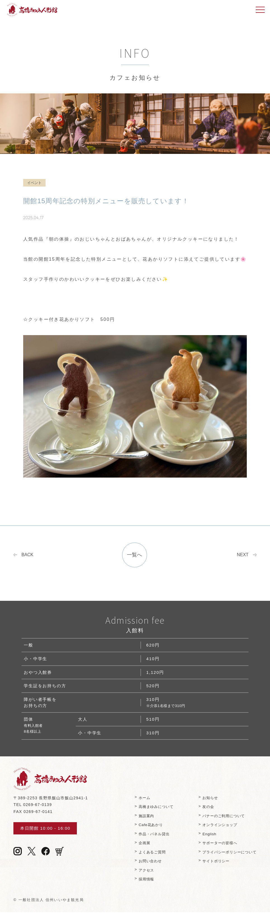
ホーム (138, 800)
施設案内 (140, 818)
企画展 (138, 845)
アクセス (140, 873)
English (205, 836)
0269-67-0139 (37, 807)
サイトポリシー (213, 863)
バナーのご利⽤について (221, 818)
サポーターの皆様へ (217, 845)
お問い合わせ (144, 863)
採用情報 (140, 882)
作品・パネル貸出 (148, 836)
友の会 (204, 809)
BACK (28, 555)
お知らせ (206, 800)
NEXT (242, 555)
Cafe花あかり (145, 827)
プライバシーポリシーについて (227, 855)
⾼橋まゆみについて (150, 809)
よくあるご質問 (146, 855)
